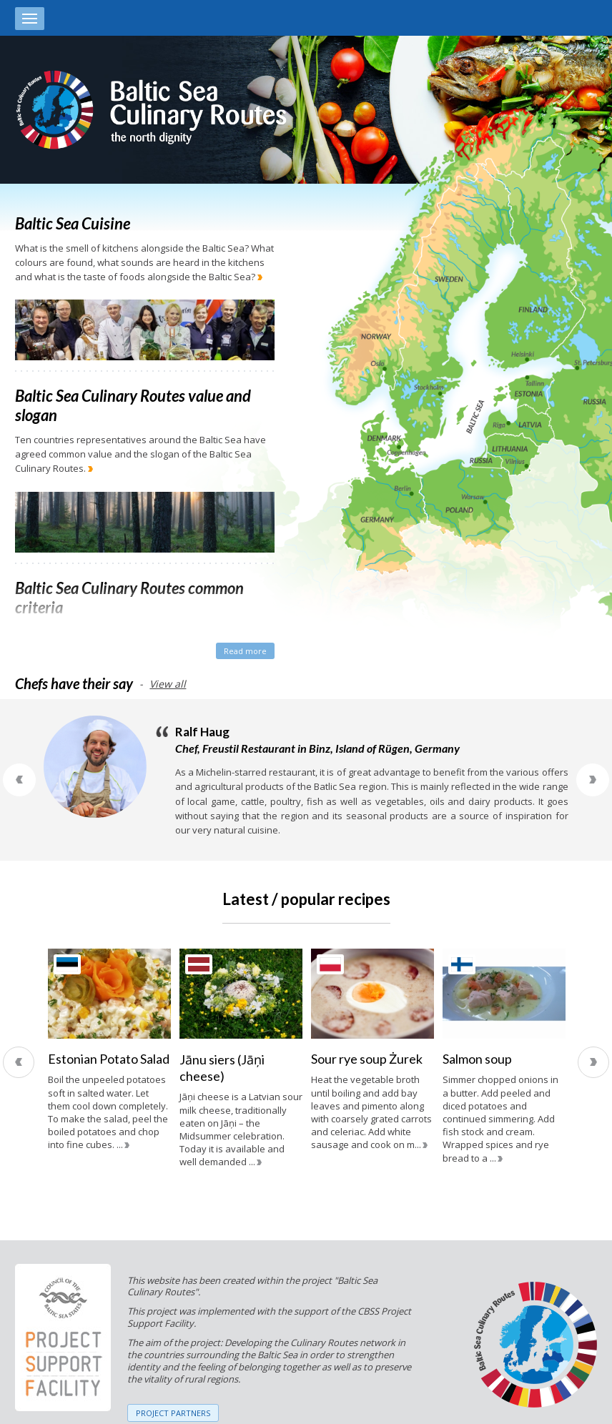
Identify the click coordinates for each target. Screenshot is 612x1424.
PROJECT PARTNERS (173, 1413)
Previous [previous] (18, 1062)
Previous (19, 779)
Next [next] (593, 1062)
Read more (245, 651)
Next (592, 779)
